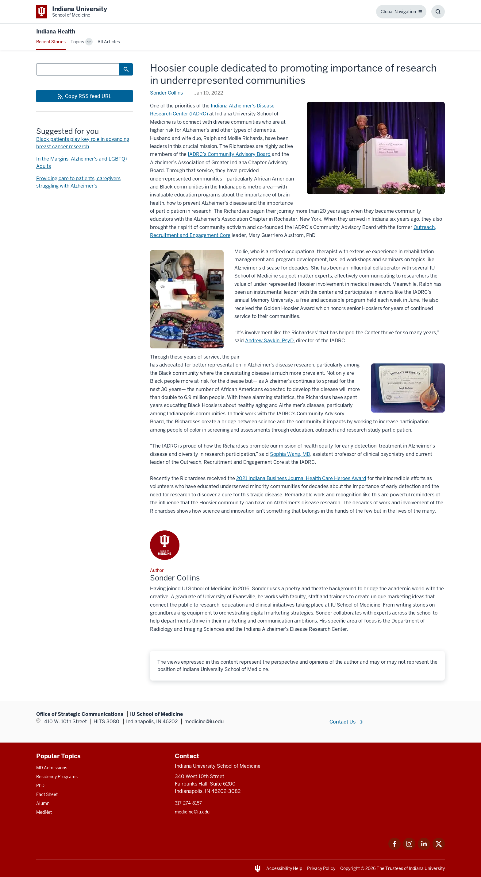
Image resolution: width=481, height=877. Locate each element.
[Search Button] (126, 69)
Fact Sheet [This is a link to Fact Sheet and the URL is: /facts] (47, 794)
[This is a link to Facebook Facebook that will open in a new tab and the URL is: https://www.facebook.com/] (394, 848)
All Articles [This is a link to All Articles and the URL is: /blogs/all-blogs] (109, 42)
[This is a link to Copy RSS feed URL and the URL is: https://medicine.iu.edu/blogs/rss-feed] (84, 96)
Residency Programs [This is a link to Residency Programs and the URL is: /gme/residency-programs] (57, 776)
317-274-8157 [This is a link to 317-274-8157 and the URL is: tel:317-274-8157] (188, 803)
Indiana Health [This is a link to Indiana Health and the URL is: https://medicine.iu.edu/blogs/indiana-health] (55, 31)
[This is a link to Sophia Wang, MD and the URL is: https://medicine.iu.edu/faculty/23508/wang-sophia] (290, 454)
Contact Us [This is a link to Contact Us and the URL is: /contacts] (342, 722)
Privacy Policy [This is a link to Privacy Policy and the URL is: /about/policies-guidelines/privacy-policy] (321, 868)
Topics (77, 42)
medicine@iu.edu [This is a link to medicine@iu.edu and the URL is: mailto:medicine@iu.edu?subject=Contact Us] (192, 812)
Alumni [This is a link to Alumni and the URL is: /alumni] (43, 803)
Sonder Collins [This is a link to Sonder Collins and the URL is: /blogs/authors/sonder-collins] (166, 93)
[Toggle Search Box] (438, 11)
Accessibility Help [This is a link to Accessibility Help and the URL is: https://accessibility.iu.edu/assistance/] (284, 868)
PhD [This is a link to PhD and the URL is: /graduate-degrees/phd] (40, 785)
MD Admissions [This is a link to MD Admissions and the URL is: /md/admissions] (51, 767)
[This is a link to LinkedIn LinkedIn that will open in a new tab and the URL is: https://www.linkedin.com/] (424, 848)
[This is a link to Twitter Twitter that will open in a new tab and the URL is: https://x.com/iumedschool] (439, 848)
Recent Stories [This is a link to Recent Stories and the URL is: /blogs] (51, 42)
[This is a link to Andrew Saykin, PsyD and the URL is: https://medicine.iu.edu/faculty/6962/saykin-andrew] (269, 340)
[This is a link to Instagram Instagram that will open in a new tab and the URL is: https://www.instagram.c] (409, 848)
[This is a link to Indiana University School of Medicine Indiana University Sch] (71, 11)
